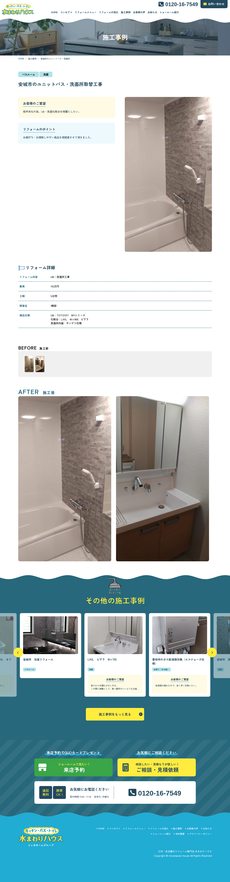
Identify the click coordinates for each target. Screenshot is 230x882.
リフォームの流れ (108, 12)
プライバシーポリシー (200, 833)
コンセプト (66, 12)
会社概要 (179, 833)
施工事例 (126, 12)
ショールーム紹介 (169, 12)
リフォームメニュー (86, 12)
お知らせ (152, 12)
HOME (54, 12)
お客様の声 (139, 12)
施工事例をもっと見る (115, 714)
